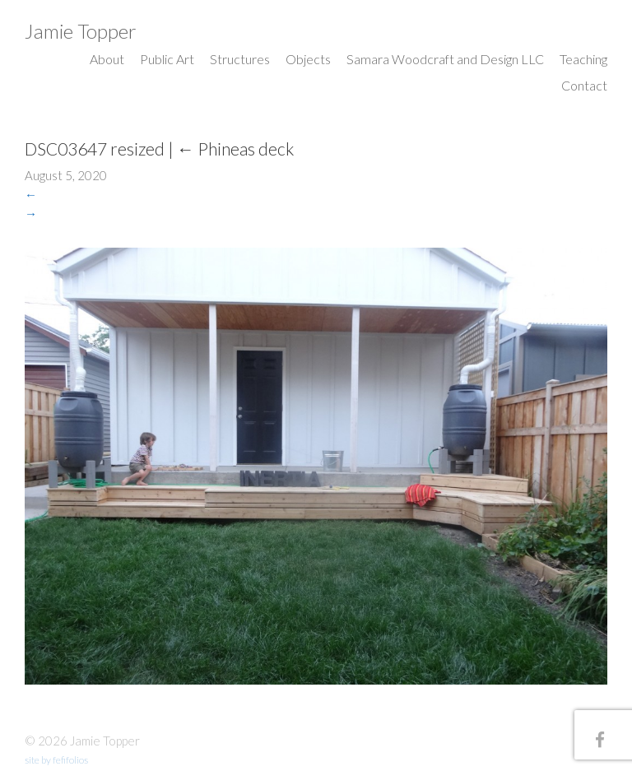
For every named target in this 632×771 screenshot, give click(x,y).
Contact (584, 85)
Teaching (583, 59)
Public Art (167, 59)
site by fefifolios (56, 760)
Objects (308, 59)
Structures (240, 59)
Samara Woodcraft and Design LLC (445, 59)
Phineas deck (235, 148)
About (107, 59)
